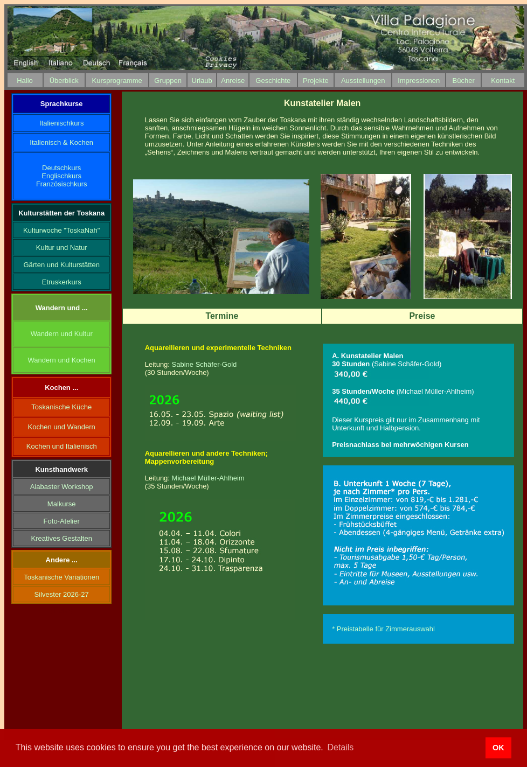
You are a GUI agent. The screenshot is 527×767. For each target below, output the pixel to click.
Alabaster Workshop (61, 487)
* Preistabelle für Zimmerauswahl (383, 629)
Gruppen (168, 80)
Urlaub (202, 80)
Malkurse (61, 504)
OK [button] (498, 747)
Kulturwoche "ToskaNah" (61, 230)
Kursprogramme (117, 80)
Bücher (464, 80)
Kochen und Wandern (61, 427)
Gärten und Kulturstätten (61, 265)
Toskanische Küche (61, 407)
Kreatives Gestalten (61, 538)
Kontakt (503, 80)
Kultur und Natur (61, 247)
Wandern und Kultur (62, 334)
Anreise (233, 80)
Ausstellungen (363, 80)
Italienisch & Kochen (61, 142)
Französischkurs (61, 184)
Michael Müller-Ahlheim (208, 478)
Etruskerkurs (61, 282)
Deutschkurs (61, 168)
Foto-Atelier (62, 521)
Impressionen (419, 80)
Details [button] (340, 747)
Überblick (64, 80)
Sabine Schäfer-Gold (204, 364)
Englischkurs (61, 176)
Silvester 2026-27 (61, 594)
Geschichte (272, 80)
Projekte (316, 80)
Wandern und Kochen (61, 360)
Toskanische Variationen (61, 577)
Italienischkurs (61, 123)
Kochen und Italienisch (61, 446)
